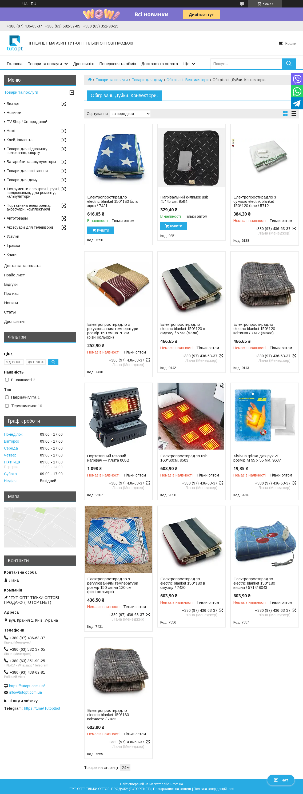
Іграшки (13, 245)
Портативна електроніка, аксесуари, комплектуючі (29, 207)
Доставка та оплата (159, 63)
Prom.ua (176, 784)
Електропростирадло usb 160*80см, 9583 (184, 458)
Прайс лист (14, 275)
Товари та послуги (45, 63)
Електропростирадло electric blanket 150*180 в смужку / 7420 (182, 583)
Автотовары (17, 218)
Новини (11, 302)
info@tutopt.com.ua (25, 692)
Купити (103, 230)
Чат (281, 780)
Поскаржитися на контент (172, 789)
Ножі (11, 131)
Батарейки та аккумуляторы (31, 162)
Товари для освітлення (27, 171)
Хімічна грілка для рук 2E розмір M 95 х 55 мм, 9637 (257, 458)
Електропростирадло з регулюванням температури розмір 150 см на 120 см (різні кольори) (112, 585)
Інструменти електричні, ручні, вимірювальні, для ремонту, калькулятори (33, 192)
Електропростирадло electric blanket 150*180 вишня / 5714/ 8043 (254, 583)
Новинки (14, 112)
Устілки (13, 236)
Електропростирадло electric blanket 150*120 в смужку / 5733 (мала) (182, 328)
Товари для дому (147, 80)
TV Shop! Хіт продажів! (27, 122)
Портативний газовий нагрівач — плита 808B (108, 458)
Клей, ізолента (20, 140)
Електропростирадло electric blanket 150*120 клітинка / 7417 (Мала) (254, 328)
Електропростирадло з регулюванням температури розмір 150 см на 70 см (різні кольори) (112, 330)
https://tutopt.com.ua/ (27, 686)
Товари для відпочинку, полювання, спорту (28, 151)
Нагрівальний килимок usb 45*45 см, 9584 (184, 199)
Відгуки (11, 284)
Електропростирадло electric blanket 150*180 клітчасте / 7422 (108, 714)
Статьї (10, 312)
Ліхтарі (13, 103)
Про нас (11, 293)
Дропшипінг (83, 63)
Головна (14, 63)
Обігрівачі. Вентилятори (187, 80)
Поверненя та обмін (117, 63)
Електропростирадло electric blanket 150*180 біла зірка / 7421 (112, 201)
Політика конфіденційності (214, 789)
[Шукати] (289, 63)
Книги (12, 254)
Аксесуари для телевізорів (30, 227)
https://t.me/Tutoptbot (42, 708)
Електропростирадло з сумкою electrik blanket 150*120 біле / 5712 (254, 201)
